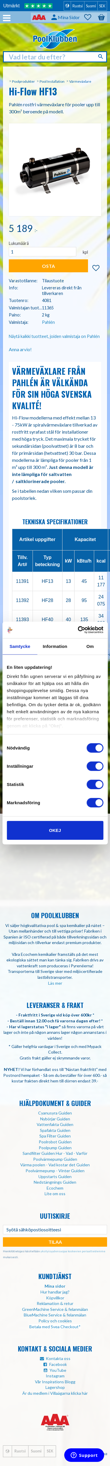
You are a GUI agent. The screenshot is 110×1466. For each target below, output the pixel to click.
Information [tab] (55, 646)
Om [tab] (90, 646)
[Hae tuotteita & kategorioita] (55, 57)
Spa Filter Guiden (55, 1135)
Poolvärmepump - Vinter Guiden (55, 1170)
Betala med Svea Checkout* (55, 1326)
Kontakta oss (58, 1358)
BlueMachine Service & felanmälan (55, 1314)
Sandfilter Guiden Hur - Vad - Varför (55, 1153)
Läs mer (55, 983)
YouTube (58, 1370)
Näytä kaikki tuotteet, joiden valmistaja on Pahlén (54, 336)
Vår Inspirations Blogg (55, 1381)
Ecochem (55, 1187)
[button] (90, 17)
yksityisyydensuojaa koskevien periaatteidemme (72, 1251)
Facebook (58, 1364)
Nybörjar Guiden (55, 1118)
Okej (55, 829)
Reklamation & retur (55, 1303)
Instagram (55, 1375)
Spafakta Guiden (55, 1130)
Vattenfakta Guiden (55, 1124)
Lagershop (55, 1387)
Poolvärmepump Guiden (55, 1159)
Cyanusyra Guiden (55, 1112)
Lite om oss (55, 1193)
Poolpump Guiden (55, 1147)
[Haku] (101, 56)
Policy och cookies (55, 1320)
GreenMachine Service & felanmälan (55, 1309)
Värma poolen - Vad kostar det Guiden (55, 1164)
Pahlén (48, 322)
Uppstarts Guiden (55, 1176)
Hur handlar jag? (55, 1291)
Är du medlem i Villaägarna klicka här (55, 1393)
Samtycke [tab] (19, 646)
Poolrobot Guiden (55, 1141)
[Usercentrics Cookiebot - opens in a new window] (78, 630)
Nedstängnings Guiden (55, 1182)
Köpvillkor (55, 1297)
